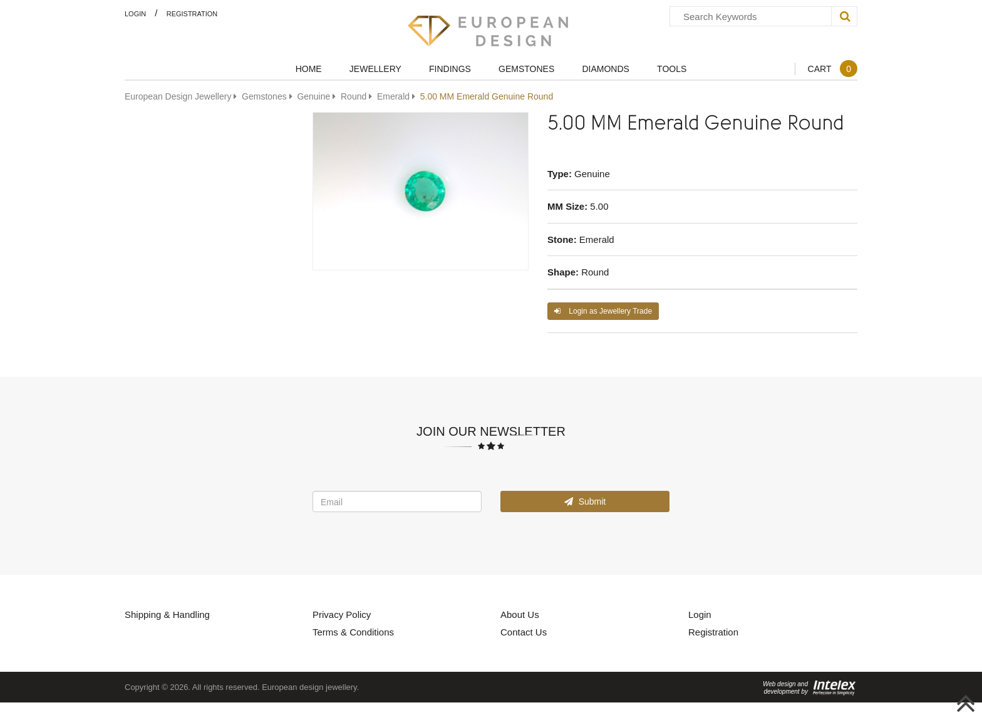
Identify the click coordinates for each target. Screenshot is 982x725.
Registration (192, 13)
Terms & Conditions (353, 631)
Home (309, 69)
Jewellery (375, 69)
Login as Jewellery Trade (603, 311)
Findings (450, 69)
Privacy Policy (342, 614)
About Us (519, 614)
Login (135, 13)
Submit (585, 501)
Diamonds (605, 69)
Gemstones (526, 69)
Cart (832, 69)
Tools (671, 69)
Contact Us (523, 631)
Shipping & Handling (167, 614)
